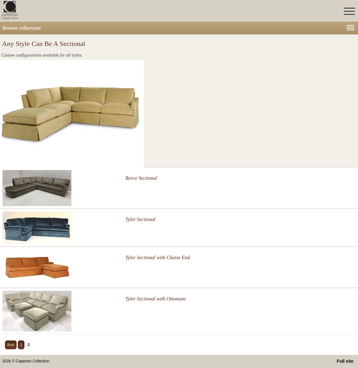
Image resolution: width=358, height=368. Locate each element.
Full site (345, 361)
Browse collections (178, 28)
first (10, 345)
